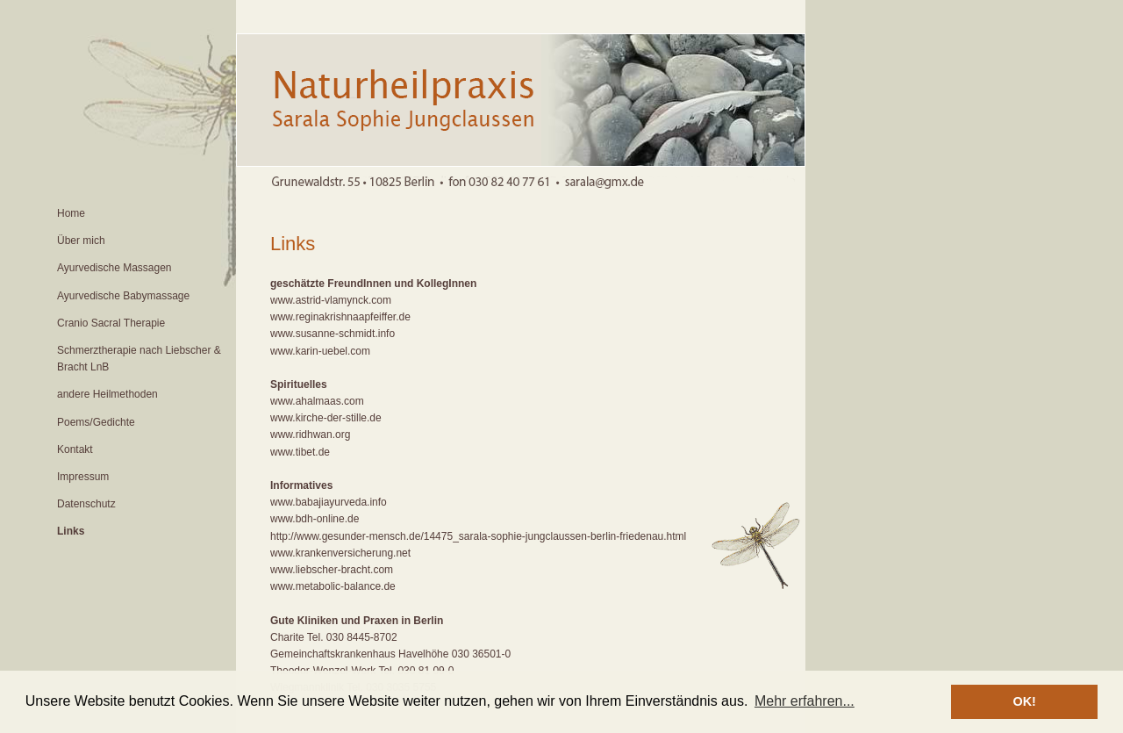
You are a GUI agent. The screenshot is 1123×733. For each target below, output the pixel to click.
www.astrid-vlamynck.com (330, 300)
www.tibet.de (300, 452)
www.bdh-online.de (314, 519)
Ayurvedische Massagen (114, 268)
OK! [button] (1023, 701)
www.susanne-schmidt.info (332, 333)
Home (71, 213)
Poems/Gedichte (96, 422)
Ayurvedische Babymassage (123, 296)
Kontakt (75, 449)
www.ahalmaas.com (317, 401)
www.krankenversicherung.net (340, 553)
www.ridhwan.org (310, 434)
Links (70, 531)
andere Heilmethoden (107, 394)
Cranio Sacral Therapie (111, 323)
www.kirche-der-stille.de (326, 418)
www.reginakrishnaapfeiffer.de (340, 317)
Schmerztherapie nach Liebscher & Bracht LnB (139, 358)
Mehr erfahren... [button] (805, 700)
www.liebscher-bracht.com (331, 570)
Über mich (81, 240)
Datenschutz (86, 504)
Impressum (83, 477)
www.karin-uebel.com (320, 351)
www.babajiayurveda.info (328, 502)
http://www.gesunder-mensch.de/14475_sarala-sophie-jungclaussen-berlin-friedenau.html (478, 536)
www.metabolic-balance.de (333, 586)
